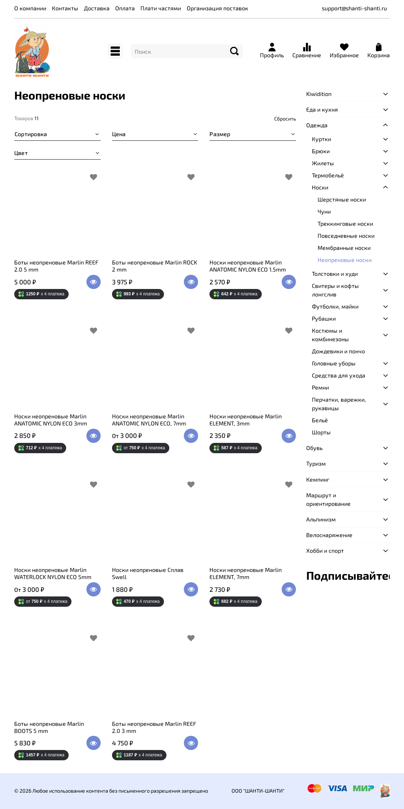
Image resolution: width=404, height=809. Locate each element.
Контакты (65, 8)
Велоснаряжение (329, 534)
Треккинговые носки (345, 223)
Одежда (317, 125)
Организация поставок (217, 8)
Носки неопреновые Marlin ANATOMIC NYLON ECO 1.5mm (247, 266)
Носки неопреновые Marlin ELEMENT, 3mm (245, 420)
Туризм (316, 463)
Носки (320, 187)
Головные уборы (334, 363)
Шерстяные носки (342, 199)
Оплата (125, 8)
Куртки (321, 138)
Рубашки (324, 318)
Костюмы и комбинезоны (330, 334)
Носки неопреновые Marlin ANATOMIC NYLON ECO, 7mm (149, 420)
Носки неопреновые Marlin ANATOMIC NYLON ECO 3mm (50, 420)
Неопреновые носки (345, 259)
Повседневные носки (346, 235)
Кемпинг (317, 479)
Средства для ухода (338, 375)
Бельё (320, 420)
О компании (30, 8)
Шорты (321, 432)
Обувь (314, 447)
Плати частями (160, 8)
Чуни (324, 211)
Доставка (97, 8)
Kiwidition (318, 93)
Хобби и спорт (325, 550)
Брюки (321, 151)
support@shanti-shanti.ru (354, 8)
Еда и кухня (322, 109)
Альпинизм (321, 519)
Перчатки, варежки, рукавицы (339, 403)
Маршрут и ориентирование (328, 499)
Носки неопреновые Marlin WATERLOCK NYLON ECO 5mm (52, 573)
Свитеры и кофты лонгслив (335, 290)
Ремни (320, 387)
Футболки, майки (335, 306)
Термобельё (328, 175)
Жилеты (323, 163)
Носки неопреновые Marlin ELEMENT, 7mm (245, 573)
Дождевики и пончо (338, 351)
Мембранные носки (344, 247)
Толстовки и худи (335, 273)
